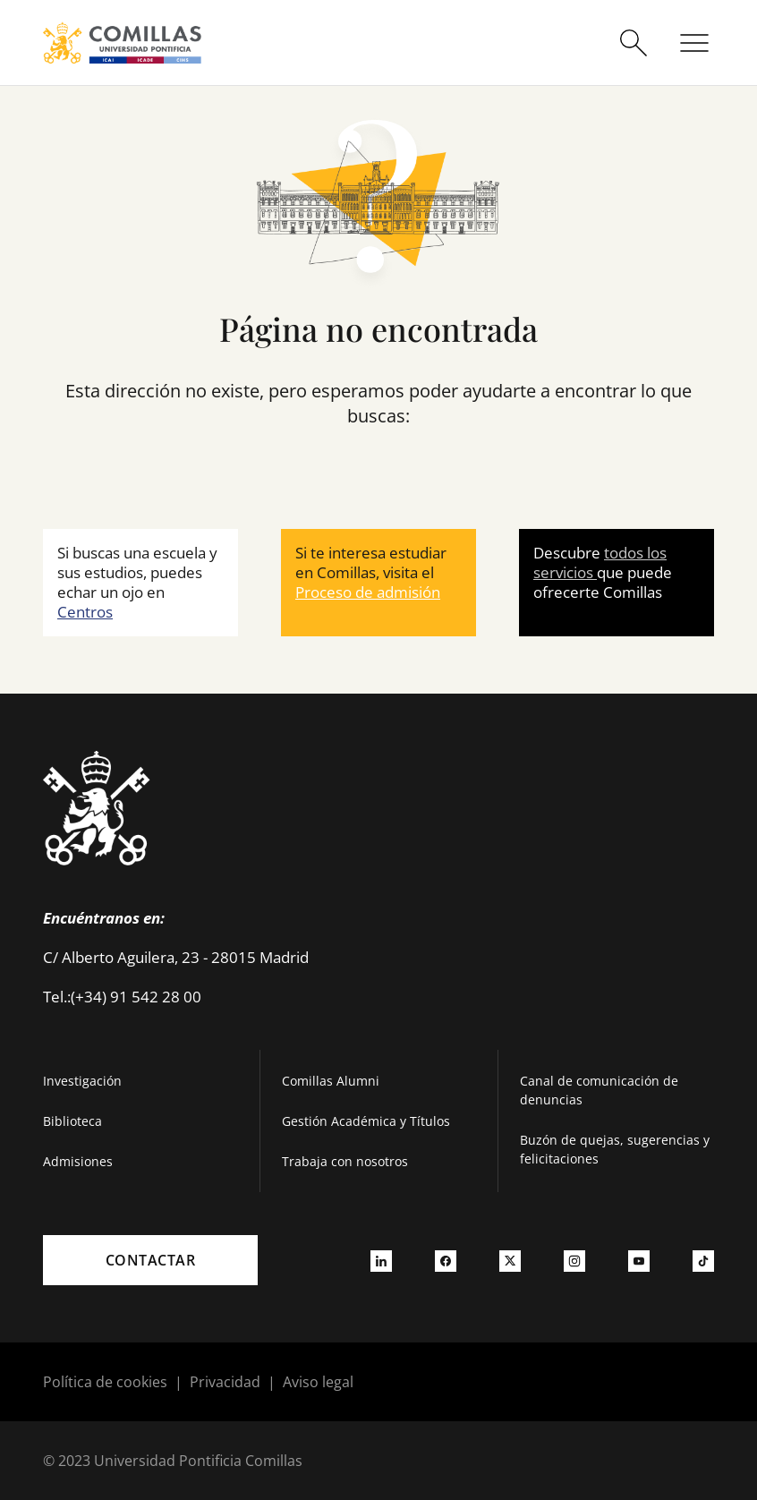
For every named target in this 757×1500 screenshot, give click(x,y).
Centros (85, 611)
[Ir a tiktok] (703, 1260)
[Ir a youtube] (639, 1260)
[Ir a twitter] (510, 1260)
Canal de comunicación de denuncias (599, 1090)
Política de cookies (105, 1382)
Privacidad (225, 1382)
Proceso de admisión (367, 592)
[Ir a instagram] (574, 1260)
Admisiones (78, 1161)
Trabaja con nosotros (345, 1161)
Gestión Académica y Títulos (366, 1120)
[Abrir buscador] (633, 43)
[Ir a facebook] (445, 1260)
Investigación (82, 1080)
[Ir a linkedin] (381, 1260)
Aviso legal (318, 1382)
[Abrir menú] (694, 43)
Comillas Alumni (330, 1080)
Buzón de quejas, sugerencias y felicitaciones (615, 1149)
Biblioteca (72, 1120)
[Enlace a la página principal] (122, 42)
